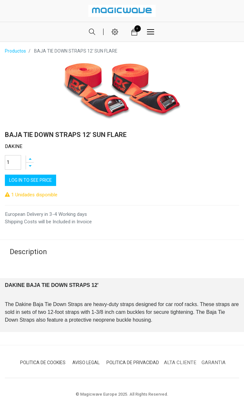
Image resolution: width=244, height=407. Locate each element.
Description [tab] (28, 252)
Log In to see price (30, 180)
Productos (15, 51)
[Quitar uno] (30, 166)
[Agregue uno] (30, 158)
